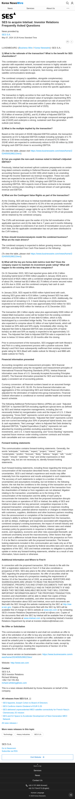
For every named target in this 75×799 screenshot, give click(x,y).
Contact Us (37, 780)
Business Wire (26, 48)
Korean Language (37, 793)
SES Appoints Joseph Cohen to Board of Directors (25, 703)
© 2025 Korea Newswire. (37, 796)
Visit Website (37, 757)
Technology (8, 734)
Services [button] (30, 8)
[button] (67, 3)
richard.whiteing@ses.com (14, 683)
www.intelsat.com (32, 618)
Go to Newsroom (9, 748)
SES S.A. (6, 34)
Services (37, 770)
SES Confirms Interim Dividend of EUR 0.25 (22, 706)
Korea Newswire (42, 48)
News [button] (10, 8)
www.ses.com (50, 610)
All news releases (10, 723)
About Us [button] (51, 8)
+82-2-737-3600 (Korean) (37, 785)
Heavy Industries (23, 734)
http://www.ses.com (20, 663)
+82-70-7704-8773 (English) (38, 788)
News (37, 775)
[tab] (37, 770)
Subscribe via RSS (9, 751)
